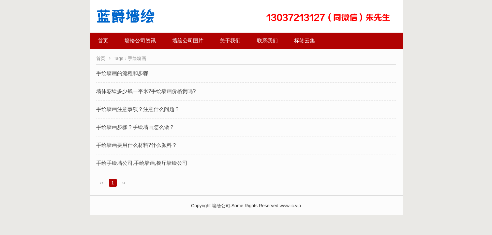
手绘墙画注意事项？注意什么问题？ (138, 109)
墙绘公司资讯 (140, 40)
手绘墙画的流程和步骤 (122, 73)
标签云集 (304, 40)
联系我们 (267, 40)
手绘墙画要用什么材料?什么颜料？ (136, 145)
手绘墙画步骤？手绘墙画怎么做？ (135, 127)
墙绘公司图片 (187, 40)
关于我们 (230, 40)
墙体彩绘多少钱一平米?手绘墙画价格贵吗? (146, 91)
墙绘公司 (221, 205)
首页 (103, 40)
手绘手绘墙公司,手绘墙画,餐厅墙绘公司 (142, 163)
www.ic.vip (290, 205)
